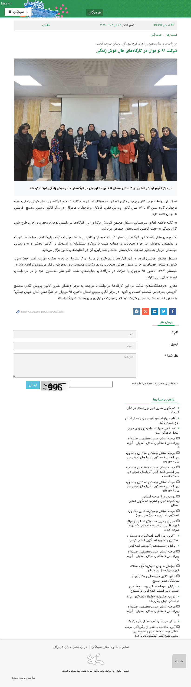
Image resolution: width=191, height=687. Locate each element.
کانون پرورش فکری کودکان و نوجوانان (123, 8)
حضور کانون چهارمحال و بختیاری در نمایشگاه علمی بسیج (155, 578)
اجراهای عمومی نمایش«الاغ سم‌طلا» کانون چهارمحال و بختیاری (154, 568)
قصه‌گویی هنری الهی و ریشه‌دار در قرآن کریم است (153, 410)
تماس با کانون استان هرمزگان (110, 647)
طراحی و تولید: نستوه (24, 678)
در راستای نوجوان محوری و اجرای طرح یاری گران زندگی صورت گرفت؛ (136, 44)
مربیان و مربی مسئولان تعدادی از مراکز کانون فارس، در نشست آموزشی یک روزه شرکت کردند (152, 525)
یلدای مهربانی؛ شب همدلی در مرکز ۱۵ (151, 621)
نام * (175, 332)
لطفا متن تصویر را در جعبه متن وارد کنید (155, 384)
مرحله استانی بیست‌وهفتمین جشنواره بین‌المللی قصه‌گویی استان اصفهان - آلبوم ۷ (153, 556)
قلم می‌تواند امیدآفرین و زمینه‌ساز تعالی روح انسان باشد (152, 420)
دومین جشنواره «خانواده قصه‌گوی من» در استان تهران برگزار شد (153, 598)
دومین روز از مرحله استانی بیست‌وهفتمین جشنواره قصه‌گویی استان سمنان (154, 501)
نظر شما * (171, 355)
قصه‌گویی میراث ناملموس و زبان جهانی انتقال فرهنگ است (152, 430)
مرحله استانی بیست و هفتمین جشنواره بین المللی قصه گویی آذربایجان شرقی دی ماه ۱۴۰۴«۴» (152, 486)
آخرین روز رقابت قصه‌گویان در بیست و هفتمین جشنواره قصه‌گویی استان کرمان (153, 538)
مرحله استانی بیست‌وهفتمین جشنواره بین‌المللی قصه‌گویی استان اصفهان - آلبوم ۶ (153, 611)
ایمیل (174, 344)
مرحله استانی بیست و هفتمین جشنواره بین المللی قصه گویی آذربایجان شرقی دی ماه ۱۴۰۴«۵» (152, 472)
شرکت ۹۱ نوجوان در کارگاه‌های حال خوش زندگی (136, 51)
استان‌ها (172, 34)
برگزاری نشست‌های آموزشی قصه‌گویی (151, 546)
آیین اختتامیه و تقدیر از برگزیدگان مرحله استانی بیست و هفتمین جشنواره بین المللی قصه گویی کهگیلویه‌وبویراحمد (152, 631)
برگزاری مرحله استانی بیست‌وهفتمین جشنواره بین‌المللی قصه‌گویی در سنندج (154, 588)
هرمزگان (16, 11)
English (6, 3)
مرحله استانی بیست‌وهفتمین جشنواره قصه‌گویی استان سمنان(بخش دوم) (153, 513)
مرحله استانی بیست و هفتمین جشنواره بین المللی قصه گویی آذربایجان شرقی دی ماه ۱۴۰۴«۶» (152, 457)
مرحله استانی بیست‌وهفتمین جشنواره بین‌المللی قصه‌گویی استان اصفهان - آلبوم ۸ (153, 443)
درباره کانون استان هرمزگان (70, 647)
